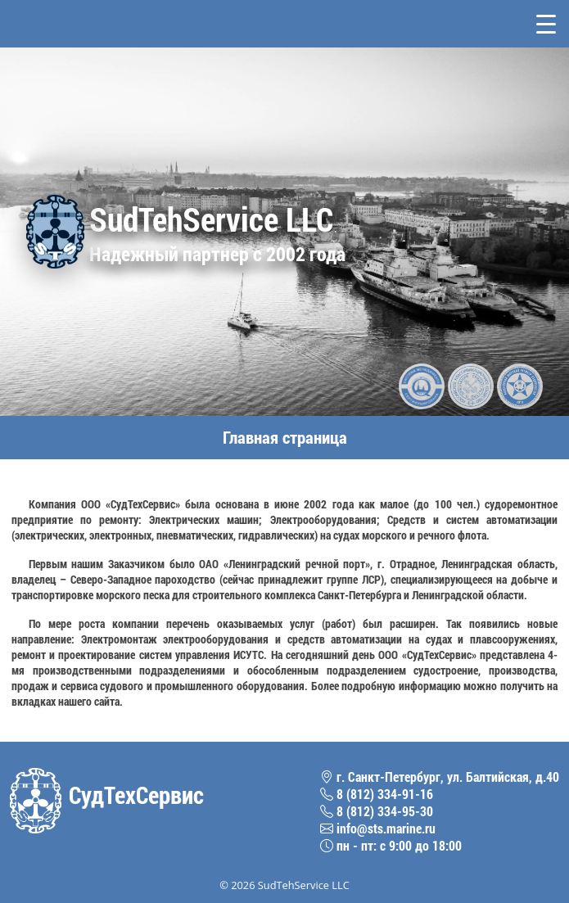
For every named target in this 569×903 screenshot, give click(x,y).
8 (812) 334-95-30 (376, 810)
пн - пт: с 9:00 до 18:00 (391, 845)
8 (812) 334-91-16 (376, 793)
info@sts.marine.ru (378, 828)
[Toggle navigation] (546, 24)
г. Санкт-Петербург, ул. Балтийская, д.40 (439, 776)
